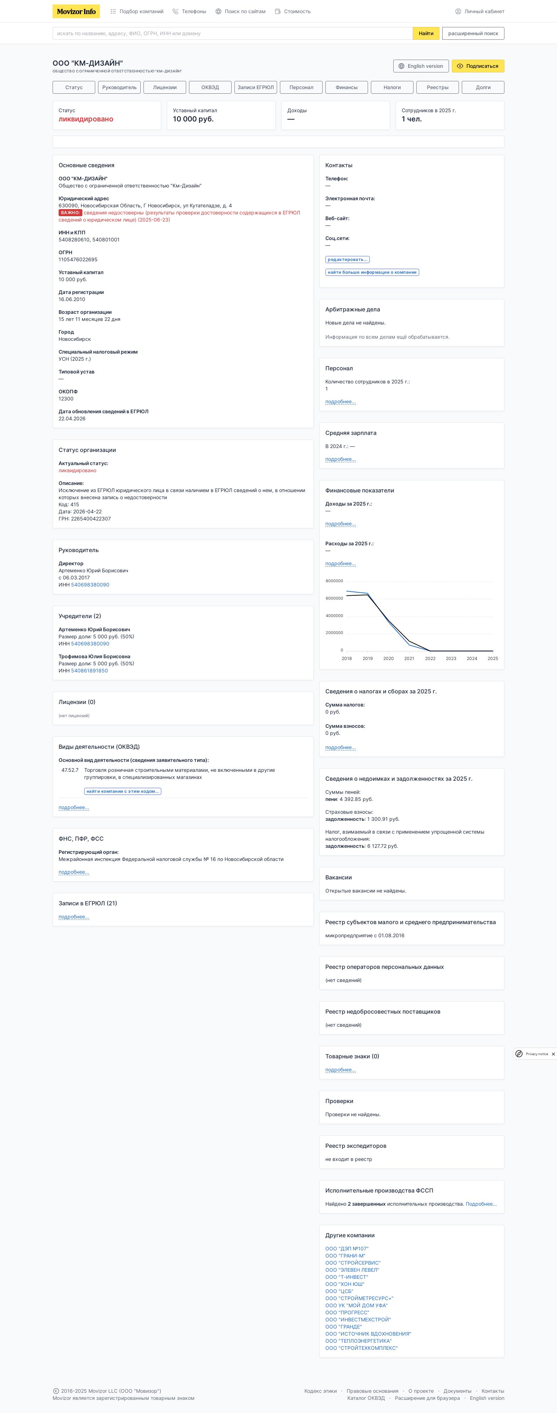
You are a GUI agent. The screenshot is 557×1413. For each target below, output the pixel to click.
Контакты (493, 1391)
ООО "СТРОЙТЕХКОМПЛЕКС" (361, 1348)
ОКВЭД (210, 87)
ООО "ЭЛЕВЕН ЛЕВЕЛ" (352, 1270)
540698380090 (90, 585)
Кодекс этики (320, 1391)
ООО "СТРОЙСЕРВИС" (353, 1263)
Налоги (392, 87)
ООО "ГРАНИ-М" (345, 1256)
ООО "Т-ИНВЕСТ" (346, 1277)
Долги (483, 87)
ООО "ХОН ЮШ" (344, 1284)
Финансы (347, 87)
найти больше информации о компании (372, 272)
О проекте (421, 1391)
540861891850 (89, 670)
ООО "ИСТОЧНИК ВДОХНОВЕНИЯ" (368, 1334)
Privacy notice (537, 1054)
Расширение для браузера (427, 1398)
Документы (458, 1391)
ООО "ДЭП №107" (347, 1248)
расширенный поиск (473, 33)
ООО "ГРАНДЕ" (343, 1327)
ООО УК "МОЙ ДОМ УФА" (356, 1305)
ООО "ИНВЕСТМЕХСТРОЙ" (358, 1319)
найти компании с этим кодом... (123, 791)
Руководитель (119, 87)
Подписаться (477, 66)
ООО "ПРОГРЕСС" (347, 1312)
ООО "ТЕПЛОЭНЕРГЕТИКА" (358, 1341)
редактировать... (347, 259)
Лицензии (165, 87)
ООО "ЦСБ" (339, 1291)
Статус (74, 87)
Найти (426, 33)
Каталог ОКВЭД (366, 1398)
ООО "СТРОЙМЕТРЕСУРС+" (359, 1298)
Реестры (438, 87)
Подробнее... (481, 1204)
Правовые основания (373, 1391)
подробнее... (74, 807)
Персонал (301, 87)
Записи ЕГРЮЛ (256, 87)
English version (420, 66)
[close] (553, 1053)
